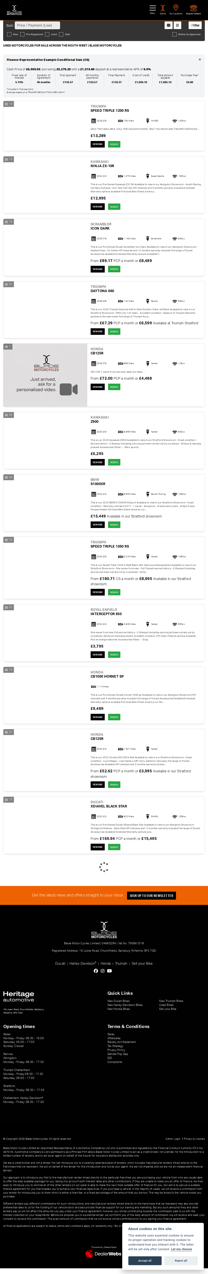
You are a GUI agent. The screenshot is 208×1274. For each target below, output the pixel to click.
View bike (98, 144)
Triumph (121, 969)
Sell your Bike (142, 969)
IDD (109, 1064)
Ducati (60, 969)
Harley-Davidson (83, 969)
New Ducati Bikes (118, 1006)
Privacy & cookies (194, 1144)
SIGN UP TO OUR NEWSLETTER (152, 901)
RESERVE (117, 144)
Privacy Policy (116, 1056)
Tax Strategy (115, 1052)
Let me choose (181, 1249)
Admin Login (172, 1144)
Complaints (114, 1068)
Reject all (181, 1260)
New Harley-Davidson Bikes (125, 1010)
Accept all (145, 1260)
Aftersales (114, 1044)
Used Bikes (166, 1010)
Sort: (10, 25)
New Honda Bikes (118, 1014)
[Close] (199, 60)
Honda (106, 969)
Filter (195, 25)
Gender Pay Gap (117, 1060)
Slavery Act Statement (121, 1048)
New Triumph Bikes (171, 1006)
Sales (111, 1040)
